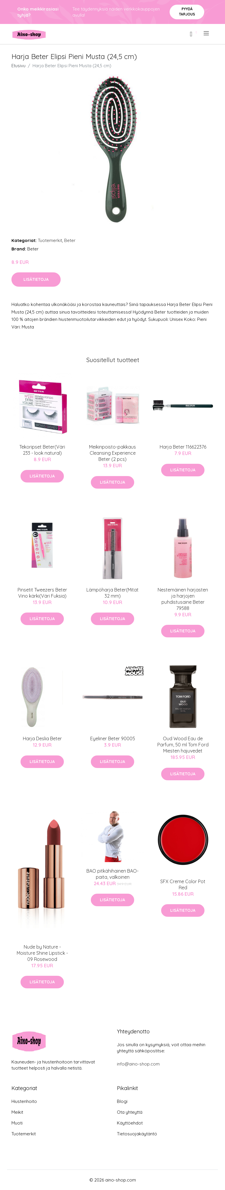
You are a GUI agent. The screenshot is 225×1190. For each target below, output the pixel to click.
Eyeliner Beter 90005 (112, 738)
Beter (70, 240)
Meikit (17, 1112)
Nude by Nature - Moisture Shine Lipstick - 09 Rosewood (42, 953)
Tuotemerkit (50, 240)
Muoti (17, 1123)
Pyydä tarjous (187, 11)
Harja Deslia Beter (42, 738)
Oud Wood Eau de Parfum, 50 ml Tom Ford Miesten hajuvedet (183, 745)
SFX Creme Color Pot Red (182, 884)
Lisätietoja (36, 279)
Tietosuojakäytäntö (137, 1134)
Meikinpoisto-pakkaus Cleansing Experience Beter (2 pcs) (112, 453)
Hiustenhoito (24, 1101)
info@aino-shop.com (138, 1064)
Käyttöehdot (130, 1123)
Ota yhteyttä (129, 1112)
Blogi (122, 1101)
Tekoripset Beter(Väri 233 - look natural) (42, 450)
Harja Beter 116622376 (183, 447)
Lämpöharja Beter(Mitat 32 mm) (112, 593)
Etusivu (18, 65)
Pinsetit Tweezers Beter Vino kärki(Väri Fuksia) (42, 593)
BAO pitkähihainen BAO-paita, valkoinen (112, 874)
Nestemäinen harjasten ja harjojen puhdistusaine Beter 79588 (183, 599)
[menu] (207, 33)
